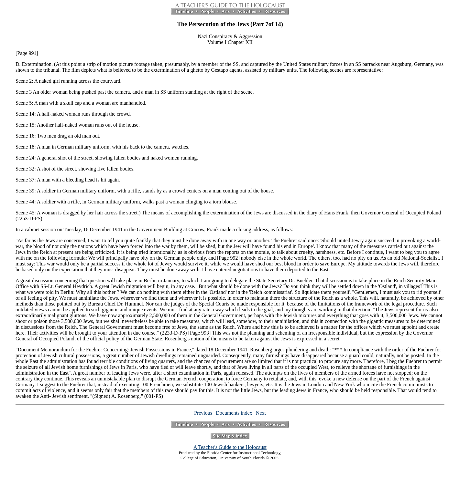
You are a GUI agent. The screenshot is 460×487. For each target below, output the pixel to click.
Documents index (234, 413)
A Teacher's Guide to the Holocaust (230, 447)
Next (261, 413)
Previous (203, 413)
